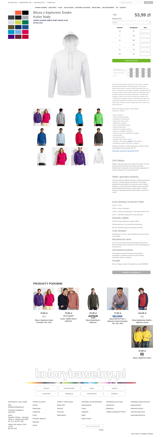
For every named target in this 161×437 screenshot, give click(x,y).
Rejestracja (36, 408)
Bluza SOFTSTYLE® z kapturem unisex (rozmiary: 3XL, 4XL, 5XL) (117, 321)
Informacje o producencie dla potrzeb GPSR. (125, 151)
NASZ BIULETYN (39, 2)
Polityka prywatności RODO (115, 412)
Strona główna (41, 7)
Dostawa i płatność (82, 7)
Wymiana (36, 422)
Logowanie (36, 412)
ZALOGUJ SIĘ (12, 2)
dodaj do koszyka (131, 60)
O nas (60, 7)
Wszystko (52, 7)
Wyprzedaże (92, 394)
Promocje (69, 394)
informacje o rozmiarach (131, 272)
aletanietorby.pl (136, 405)
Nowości (114, 394)
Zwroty (35, 425)
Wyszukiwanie (69, 388)
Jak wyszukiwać (108, 7)
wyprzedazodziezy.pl (138, 415)
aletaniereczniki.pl (137, 408)
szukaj (148, 2)
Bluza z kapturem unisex (142, 358)
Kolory (46, 388)
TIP (117, 7)
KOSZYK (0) (51, 2)
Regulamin (96, 7)
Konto (35, 415)
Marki (92, 388)
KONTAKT (145, 264)
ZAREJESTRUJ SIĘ (25, 2)
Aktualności (69, 7)
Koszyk (114, 388)
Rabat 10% (61, 405)
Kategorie (46, 394)
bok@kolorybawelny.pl (16, 407)
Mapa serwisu (86, 418)
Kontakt (123, 7)
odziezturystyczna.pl (138, 412)
